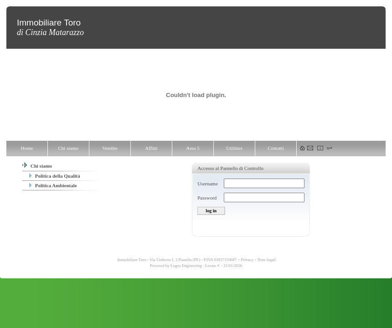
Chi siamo (37, 166)
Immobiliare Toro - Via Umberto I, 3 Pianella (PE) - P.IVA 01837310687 (176, 259)
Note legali (267, 259)
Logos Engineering (186, 265)
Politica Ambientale (53, 185)
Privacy (247, 259)
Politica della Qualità (54, 176)
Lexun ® (212, 265)
